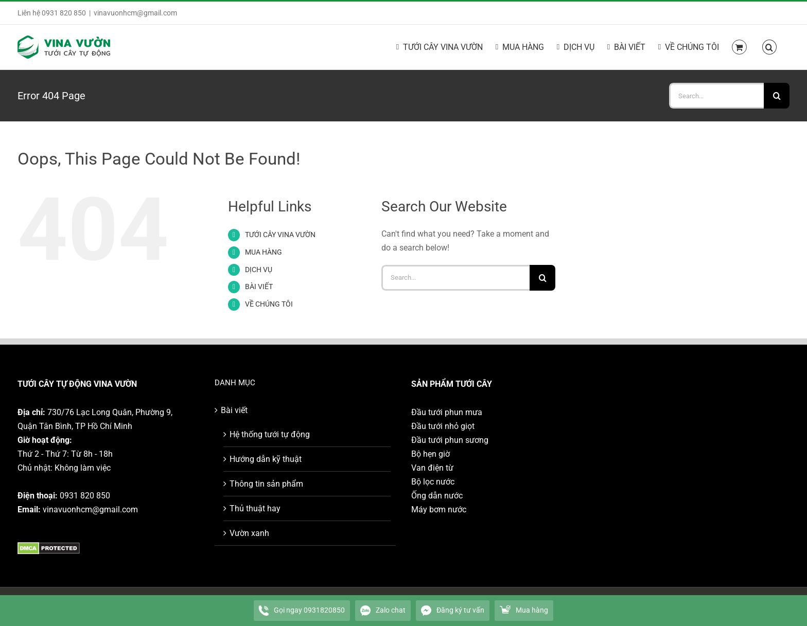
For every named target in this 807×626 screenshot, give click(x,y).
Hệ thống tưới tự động (270, 434)
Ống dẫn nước (437, 495)
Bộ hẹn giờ (430, 454)
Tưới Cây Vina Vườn (157, 607)
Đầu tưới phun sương (449, 440)
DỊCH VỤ (258, 269)
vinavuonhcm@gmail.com (135, 13)
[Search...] (716, 96)
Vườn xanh (249, 533)
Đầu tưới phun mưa (446, 412)
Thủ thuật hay (255, 508)
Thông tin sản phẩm (266, 484)
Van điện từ (432, 468)
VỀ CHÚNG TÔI (269, 304)
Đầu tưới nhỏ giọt (443, 426)
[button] (769, 46)
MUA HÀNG (263, 252)
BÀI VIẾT (259, 286)
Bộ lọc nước (432, 482)
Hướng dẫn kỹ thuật (266, 459)
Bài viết (234, 410)
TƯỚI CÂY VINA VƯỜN (280, 234)
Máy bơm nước (438, 509)
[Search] (777, 96)
